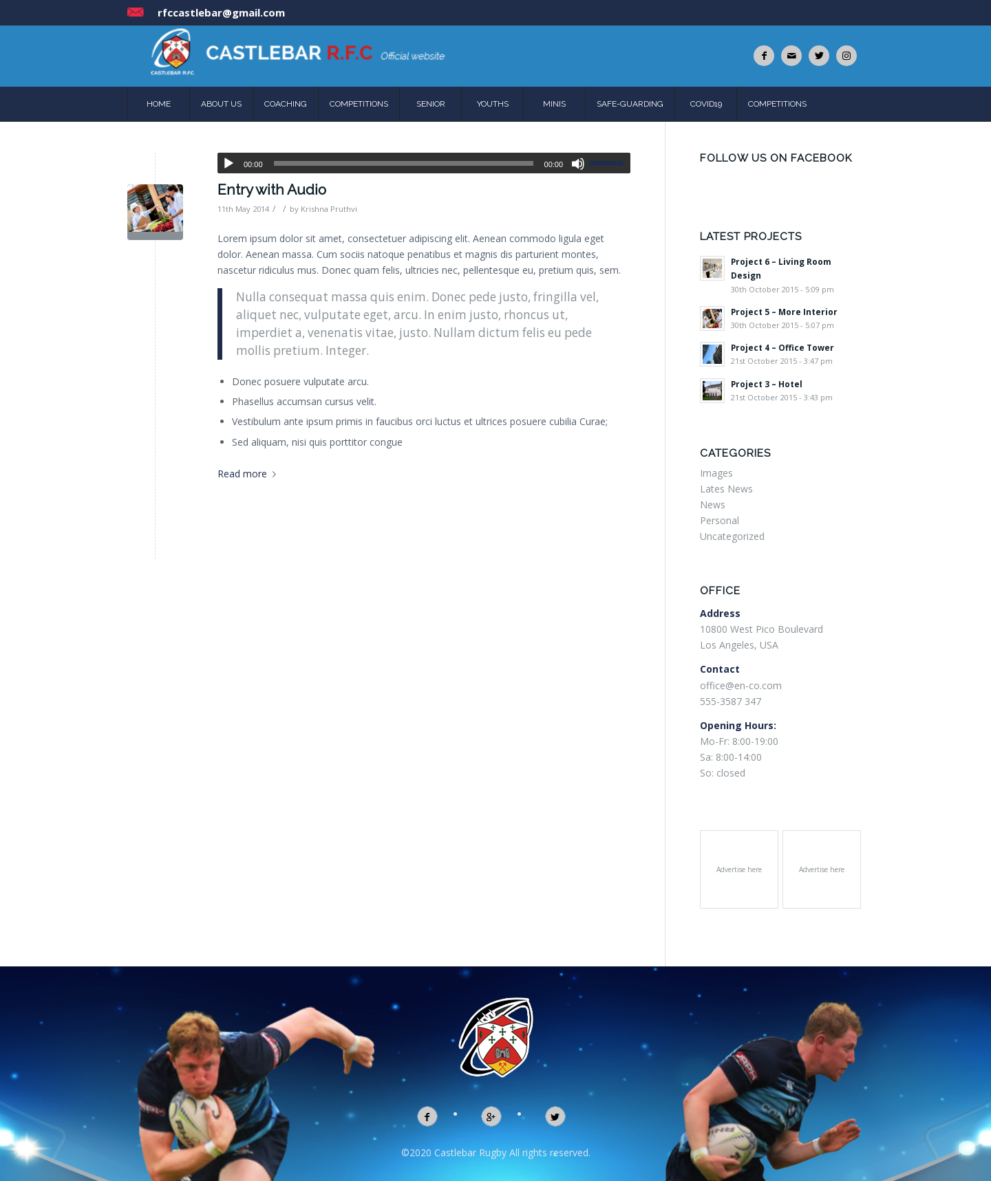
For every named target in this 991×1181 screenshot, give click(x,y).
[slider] (403, 163)
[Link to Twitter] (819, 55)
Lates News (726, 488)
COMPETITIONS (359, 104)
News (712, 504)
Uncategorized (732, 536)
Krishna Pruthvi (329, 209)
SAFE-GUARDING (630, 104)
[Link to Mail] (791, 55)
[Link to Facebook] (764, 55)
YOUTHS (493, 104)
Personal (719, 520)
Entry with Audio (271, 189)
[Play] (228, 164)
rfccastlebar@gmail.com (221, 12)
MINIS (554, 104)
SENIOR (430, 104)
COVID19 (706, 104)
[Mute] (578, 164)
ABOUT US (221, 104)
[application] (423, 163)
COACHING (285, 104)
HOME (159, 104)
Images (716, 472)
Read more (249, 473)
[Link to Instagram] (846, 55)
